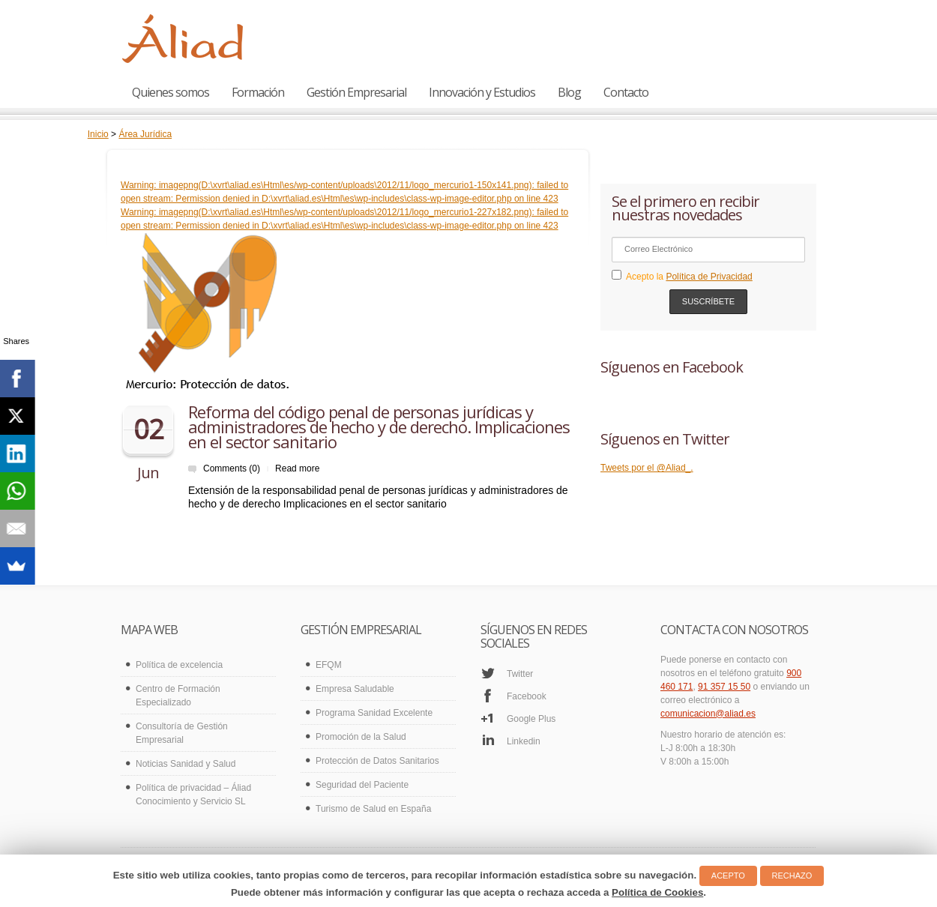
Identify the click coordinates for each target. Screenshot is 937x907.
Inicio (98, 134)
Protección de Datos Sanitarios (377, 761)
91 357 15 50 (724, 686)
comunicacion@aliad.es (708, 713)
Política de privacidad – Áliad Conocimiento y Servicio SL (193, 795)
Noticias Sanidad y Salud (185, 764)
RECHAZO (792, 875)
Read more (297, 468)
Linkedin (523, 741)
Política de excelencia (179, 665)
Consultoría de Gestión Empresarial (182, 733)
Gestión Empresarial (356, 92)
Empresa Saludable (355, 689)
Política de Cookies (657, 892)
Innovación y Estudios (482, 92)
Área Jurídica (145, 134)
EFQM (329, 665)
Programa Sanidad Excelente (374, 713)
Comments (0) (231, 468)
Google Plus (531, 719)
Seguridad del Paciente (362, 785)
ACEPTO (728, 875)
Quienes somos (170, 92)
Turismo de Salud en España (373, 809)
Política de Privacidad (709, 276)
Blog (569, 92)
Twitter (520, 674)
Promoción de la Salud (361, 737)
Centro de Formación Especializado (178, 696)
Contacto (625, 92)
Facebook (526, 696)
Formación (258, 92)
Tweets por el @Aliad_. (646, 467)
